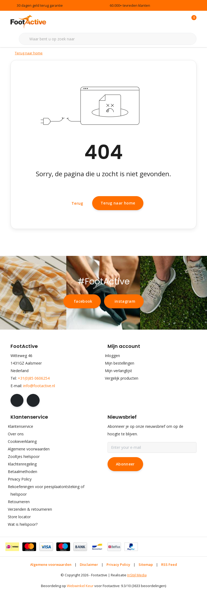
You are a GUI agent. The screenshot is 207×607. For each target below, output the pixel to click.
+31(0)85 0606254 (34, 395)
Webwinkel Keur (80, 603)
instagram (125, 318)
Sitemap (146, 581)
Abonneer (125, 481)
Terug (77, 217)
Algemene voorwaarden (50, 581)
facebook (83, 318)
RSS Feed (169, 581)
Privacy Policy (118, 581)
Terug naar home (118, 217)
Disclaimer (89, 581)
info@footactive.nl (39, 402)
